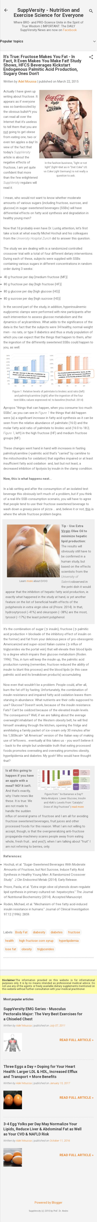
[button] (91, 57)
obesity (27, 949)
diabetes (57, 932)
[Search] (91, 11)
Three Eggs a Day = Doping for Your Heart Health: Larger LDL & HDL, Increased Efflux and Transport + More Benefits (40, 1071)
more (30, 581)
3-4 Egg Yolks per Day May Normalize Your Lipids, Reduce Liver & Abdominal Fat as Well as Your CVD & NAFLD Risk (42, 1129)
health (9, 941)
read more (78, 806)
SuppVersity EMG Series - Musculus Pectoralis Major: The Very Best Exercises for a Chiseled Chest (42, 1014)
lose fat (10, 949)
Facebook (70, 30)
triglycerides (45, 949)
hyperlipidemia (69, 941)
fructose (74, 932)
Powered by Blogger (48, 1202)
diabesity (39, 932)
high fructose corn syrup (36, 941)
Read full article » (77, 1040)
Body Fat (21, 932)
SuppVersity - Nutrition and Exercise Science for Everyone (48, 12)
